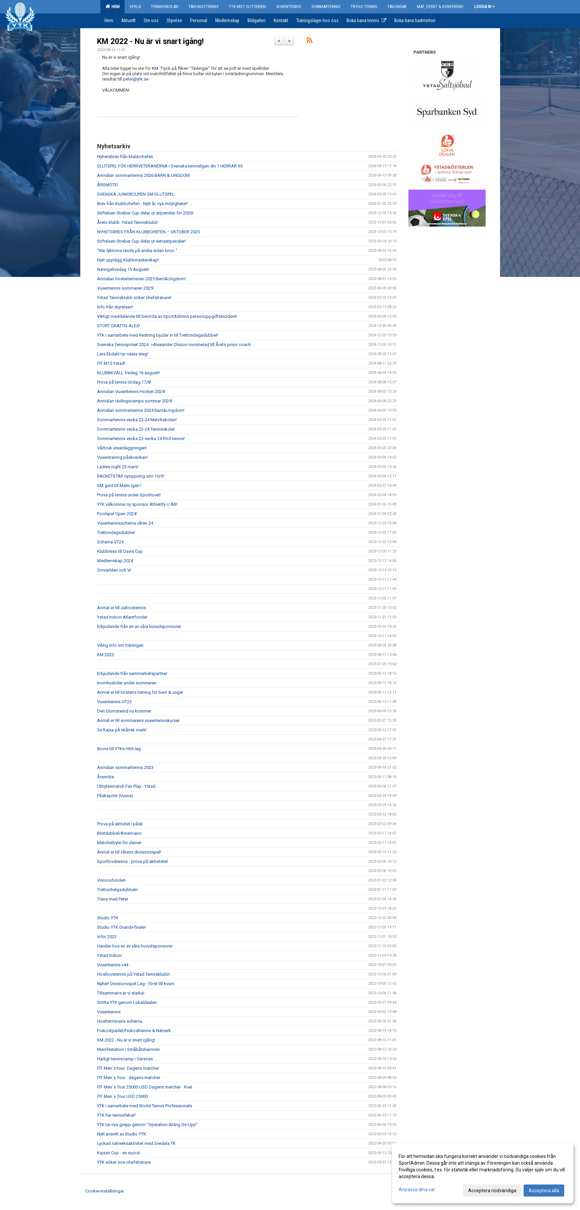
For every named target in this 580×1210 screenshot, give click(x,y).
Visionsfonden (111, 880)
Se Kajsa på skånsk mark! (122, 729)
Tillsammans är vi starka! (120, 993)
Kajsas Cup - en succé (118, 1152)
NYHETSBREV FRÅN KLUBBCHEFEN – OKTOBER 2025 (148, 231)
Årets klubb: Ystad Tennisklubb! (127, 222)
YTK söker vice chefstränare (124, 1162)
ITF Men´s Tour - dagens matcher (128, 1077)
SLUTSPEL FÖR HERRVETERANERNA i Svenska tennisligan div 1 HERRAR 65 (169, 165)
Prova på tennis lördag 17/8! (124, 382)
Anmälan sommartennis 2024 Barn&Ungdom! (140, 410)
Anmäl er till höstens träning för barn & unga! (140, 692)
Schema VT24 (110, 541)
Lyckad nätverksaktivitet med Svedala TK (136, 1143)
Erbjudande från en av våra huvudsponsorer (139, 626)
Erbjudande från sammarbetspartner (132, 673)
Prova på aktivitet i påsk (120, 823)
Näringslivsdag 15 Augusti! (123, 269)
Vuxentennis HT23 (114, 701)
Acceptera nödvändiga (492, 1190)
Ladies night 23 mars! (117, 466)
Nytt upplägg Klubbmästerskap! (128, 259)
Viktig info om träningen (120, 645)
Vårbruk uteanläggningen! (122, 447)
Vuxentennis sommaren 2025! (125, 288)
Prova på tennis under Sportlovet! (129, 494)
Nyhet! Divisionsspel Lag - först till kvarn (135, 983)
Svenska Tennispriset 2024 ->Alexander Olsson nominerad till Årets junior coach (174, 344)
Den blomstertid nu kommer (124, 711)
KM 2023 (105, 654)
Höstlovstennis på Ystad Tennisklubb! (133, 974)
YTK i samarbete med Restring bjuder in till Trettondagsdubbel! (157, 335)
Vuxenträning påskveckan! (122, 457)
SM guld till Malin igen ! (119, 485)
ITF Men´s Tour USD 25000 (122, 1096)
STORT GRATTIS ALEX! (118, 325)
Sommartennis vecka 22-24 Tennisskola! (136, 429)
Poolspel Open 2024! (117, 513)
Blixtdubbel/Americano (119, 833)
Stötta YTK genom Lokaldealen (127, 1002)
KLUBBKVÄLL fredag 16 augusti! (128, 372)
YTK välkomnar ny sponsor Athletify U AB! (137, 504)
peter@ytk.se (135, 79)
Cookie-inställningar (104, 1191)
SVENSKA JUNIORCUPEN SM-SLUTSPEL (136, 194)
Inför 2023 (107, 936)
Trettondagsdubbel (116, 532)
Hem (112, 6)
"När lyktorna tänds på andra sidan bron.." (137, 250)
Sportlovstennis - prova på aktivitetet (132, 861)
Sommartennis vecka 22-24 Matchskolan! (137, 419)
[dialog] (482, 1173)
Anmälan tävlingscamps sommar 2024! (134, 400)
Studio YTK (107, 917)
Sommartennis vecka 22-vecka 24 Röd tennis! (141, 438)
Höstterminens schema (119, 1021)
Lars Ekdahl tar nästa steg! (122, 353)
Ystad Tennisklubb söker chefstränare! (134, 297)
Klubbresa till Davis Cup (120, 551)
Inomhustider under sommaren (127, 682)
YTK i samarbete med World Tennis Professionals (144, 1105)
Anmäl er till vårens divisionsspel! (129, 852)
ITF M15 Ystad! (111, 363)
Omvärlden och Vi (114, 570)
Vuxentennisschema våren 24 (125, 523)
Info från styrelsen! (115, 306)
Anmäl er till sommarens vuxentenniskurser (138, 720)
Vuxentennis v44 (112, 964)
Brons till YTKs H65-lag (119, 748)
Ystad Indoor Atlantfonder (122, 617)
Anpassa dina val (417, 1189)
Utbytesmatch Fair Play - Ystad (126, 786)
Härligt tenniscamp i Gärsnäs (125, 1058)
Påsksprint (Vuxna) (115, 795)
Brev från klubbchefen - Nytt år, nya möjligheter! (142, 203)
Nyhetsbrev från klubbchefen (125, 156)
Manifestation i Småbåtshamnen (128, 1049)
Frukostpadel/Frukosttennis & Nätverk (134, 1030)
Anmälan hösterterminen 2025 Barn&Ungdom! (141, 278)
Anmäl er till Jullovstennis (121, 607)
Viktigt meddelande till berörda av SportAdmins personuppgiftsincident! (167, 316)
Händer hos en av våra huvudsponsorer (135, 946)
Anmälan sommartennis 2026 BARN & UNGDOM (143, 175)
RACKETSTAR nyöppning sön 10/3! (130, 476)
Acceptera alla (544, 1190)
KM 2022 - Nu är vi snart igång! (150, 41)
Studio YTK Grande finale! (121, 927)
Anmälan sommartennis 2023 (125, 767)
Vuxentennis (109, 1011)
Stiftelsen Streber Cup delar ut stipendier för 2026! (145, 212)
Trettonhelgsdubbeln (117, 889)
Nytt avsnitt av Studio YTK (121, 1133)
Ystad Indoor (109, 955)
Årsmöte (105, 776)
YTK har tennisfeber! (116, 1115)
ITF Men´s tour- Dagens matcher (128, 1068)
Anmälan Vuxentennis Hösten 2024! (131, 391)
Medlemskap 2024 (115, 560)
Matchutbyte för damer (119, 842)
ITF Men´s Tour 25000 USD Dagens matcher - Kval (144, 1087)
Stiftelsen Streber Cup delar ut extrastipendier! (141, 241)
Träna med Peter (112, 899)
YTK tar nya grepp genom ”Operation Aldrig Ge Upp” (147, 1124)
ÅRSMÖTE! (107, 184)
